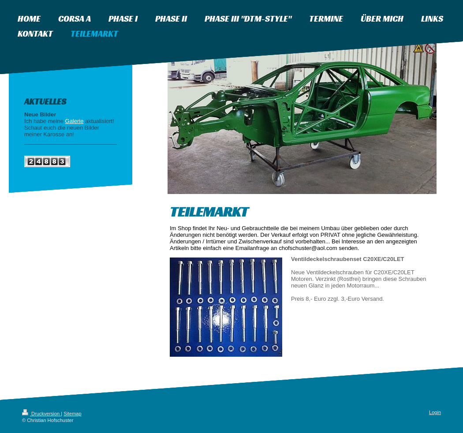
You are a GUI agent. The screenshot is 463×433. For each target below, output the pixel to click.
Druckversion (41, 413)
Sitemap (72, 413)
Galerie (74, 121)
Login (435, 412)
